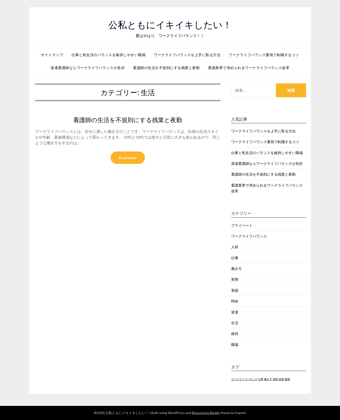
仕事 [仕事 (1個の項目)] (260, 379)
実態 (234, 279)
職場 (234, 344)
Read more (128, 158)
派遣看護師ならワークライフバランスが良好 (88, 67)
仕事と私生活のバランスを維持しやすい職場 (108, 55)
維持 (234, 333)
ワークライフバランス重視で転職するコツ (264, 55)
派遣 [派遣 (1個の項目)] (281, 379)
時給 (234, 301)
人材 (234, 247)
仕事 (234, 258)
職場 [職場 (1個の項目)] (287, 379)
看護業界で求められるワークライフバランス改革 (248, 67)
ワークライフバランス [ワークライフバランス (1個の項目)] (244, 379)
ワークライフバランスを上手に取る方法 (187, 55)
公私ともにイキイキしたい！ (170, 24)
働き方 (236, 268)
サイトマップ (52, 55)
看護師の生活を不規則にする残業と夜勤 (166, 67)
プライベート (242, 225)
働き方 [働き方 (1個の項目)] (268, 379)
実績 (234, 290)
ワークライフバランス (249, 236)
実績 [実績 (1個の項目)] (275, 379)
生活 (234, 323)
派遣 (234, 312)
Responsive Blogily (206, 413)
